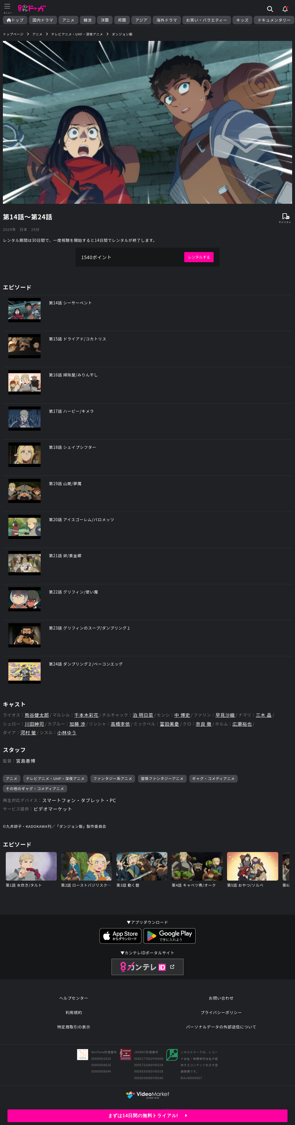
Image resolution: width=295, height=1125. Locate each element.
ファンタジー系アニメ (113, 778)
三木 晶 (264, 715)
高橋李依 (120, 724)
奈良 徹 (204, 724)
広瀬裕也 (242, 724)
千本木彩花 (86, 715)
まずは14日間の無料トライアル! (147, 1115)
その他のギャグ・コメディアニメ (35, 788)
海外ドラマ (166, 20)
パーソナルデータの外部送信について (221, 1027)
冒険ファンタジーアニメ (162, 778)
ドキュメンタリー (274, 20)
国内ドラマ (43, 20)
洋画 (105, 20)
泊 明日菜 (143, 715)
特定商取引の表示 (73, 1027)
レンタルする (199, 257)
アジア (141, 20)
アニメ (68, 20)
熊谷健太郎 (37, 715)
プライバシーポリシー (221, 1012)
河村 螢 (28, 732)
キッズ (242, 20)
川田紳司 (34, 724)
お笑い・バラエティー (206, 20)
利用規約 (73, 1012)
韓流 (88, 20)
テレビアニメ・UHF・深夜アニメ (55, 778)
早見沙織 (225, 715)
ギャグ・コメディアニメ (213, 778)
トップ (15, 20)
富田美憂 (169, 724)
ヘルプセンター (73, 998)
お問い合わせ (221, 998)
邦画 (122, 20)
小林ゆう (66, 732)
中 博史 (182, 715)
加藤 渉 (77, 724)
